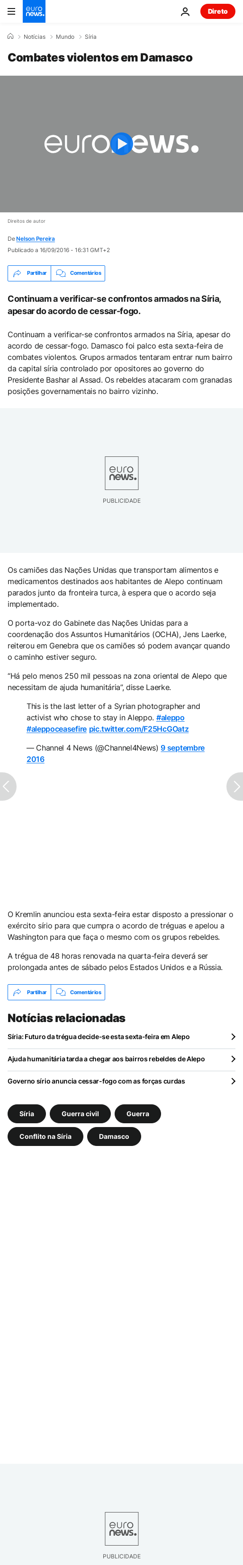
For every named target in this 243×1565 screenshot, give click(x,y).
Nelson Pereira (35, 238)
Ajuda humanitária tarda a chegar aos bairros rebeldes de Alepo (106, 1059)
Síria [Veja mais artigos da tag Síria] (26, 1114)
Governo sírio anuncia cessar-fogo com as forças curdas (96, 1081)
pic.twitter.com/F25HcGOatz (139, 729)
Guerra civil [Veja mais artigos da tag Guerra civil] (80, 1114)
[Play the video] (121, 144)
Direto (218, 11)
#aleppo (170, 717)
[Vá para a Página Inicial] (34, 11)
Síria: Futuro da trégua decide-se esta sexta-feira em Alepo (98, 1036)
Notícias (34, 37)
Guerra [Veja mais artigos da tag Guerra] (137, 1114)
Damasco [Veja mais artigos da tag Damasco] (114, 1136)
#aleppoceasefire (57, 729)
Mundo (65, 37)
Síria (91, 37)
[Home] (10, 36)
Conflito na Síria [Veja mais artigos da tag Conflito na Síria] (45, 1136)
